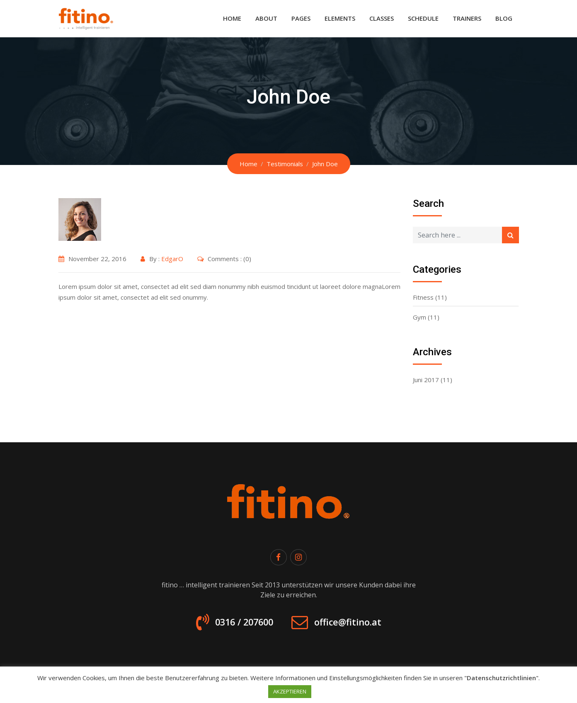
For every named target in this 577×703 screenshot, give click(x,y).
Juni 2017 (426, 380)
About (266, 18)
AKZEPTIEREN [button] (289, 691)
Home (232, 18)
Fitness (423, 297)
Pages (300, 18)
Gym (419, 317)
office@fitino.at (352, 624)
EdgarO (172, 259)
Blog (503, 18)
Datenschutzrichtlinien (501, 678)
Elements (340, 18)
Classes (381, 18)
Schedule (423, 18)
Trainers (467, 18)
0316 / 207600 (239, 624)
